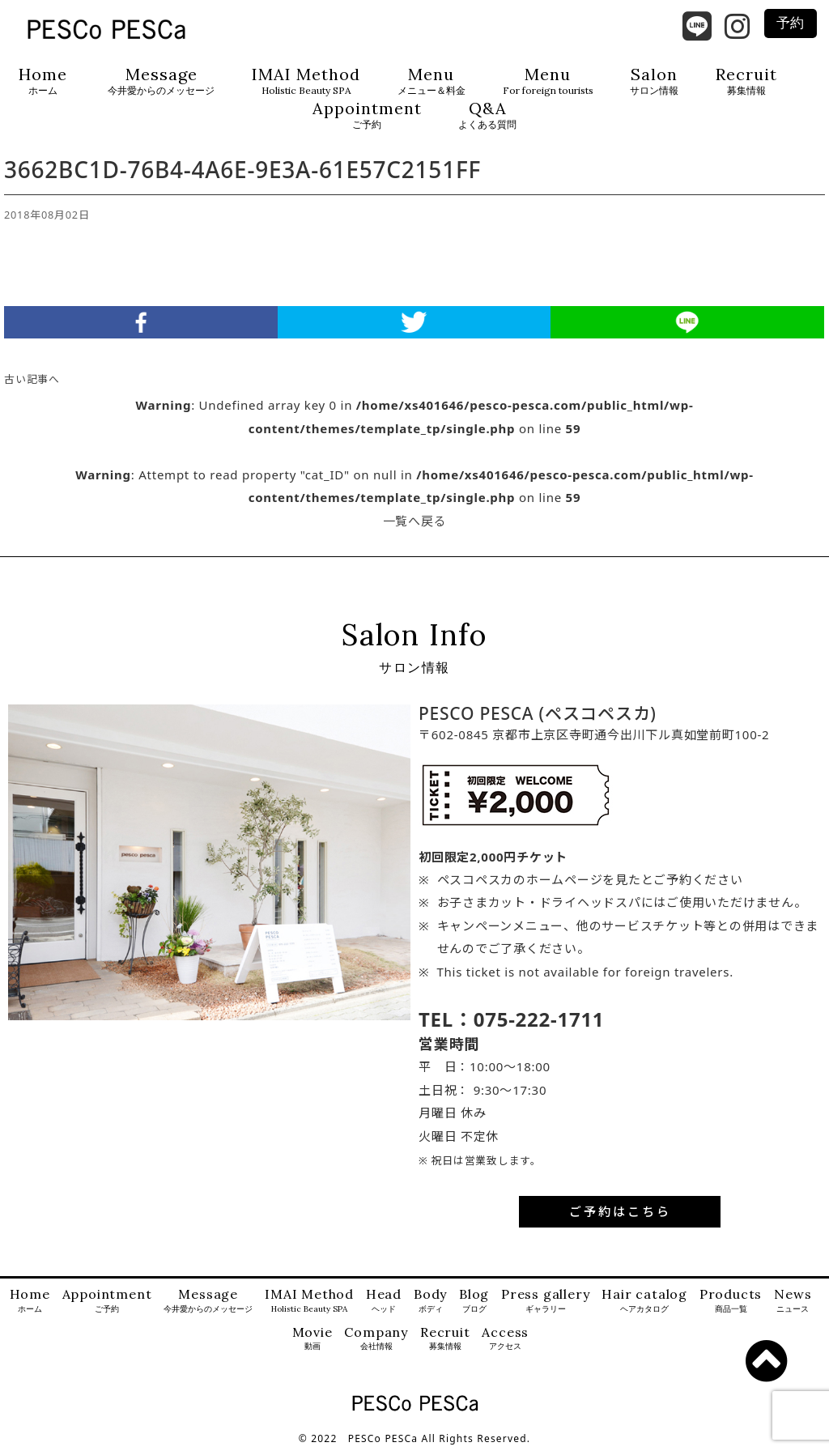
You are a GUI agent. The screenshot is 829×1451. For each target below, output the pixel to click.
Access (505, 1339)
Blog (474, 1301)
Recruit (746, 81)
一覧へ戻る (415, 521)
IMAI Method (306, 81)
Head (384, 1301)
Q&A (487, 115)
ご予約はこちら (620, 1211)
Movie (312, 1339)
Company (376, 1339)
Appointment (367, 115)
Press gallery (545, 1301)
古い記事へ (32, 379)
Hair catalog (644, 1301)
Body (430, 1301)
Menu (431, 81)
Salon (654, 81)
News (792, 1301)
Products (730, 1301)
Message (161, 81)
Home (43, 81)
